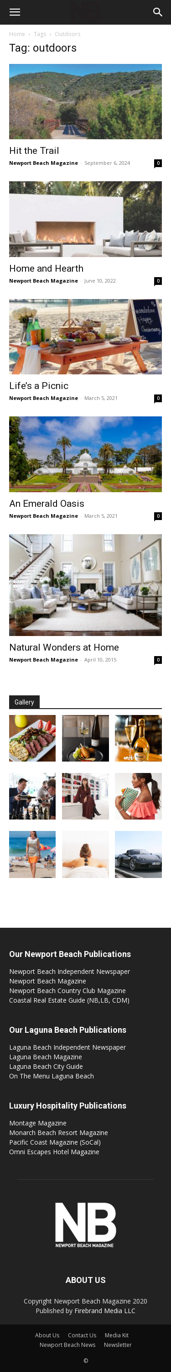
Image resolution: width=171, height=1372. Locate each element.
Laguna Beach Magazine (45, 1056)
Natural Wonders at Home (64, 647)
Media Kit (117, 1335)
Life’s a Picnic (38, 385)
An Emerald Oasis (46, 503)
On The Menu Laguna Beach (51, 1076)
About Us (47, 1335)
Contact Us (82, 1335)
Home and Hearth (46, 268)
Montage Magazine (38, 1123)
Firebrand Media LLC (104, 1310)
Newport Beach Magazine (43, 162)
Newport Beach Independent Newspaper (69, 971)
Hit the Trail (34, 150)
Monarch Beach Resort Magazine (58, 1132)
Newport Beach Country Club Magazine (67, 990)
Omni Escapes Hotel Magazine (54, 1151)
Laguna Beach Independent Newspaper (67, 1047)
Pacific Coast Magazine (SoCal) (55, 1142)
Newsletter (118, 1345)
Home (17, 34)
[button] (14, 12)
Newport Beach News (67, 1345)
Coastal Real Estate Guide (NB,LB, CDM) (69, 1000)
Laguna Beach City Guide (46, 1066)
